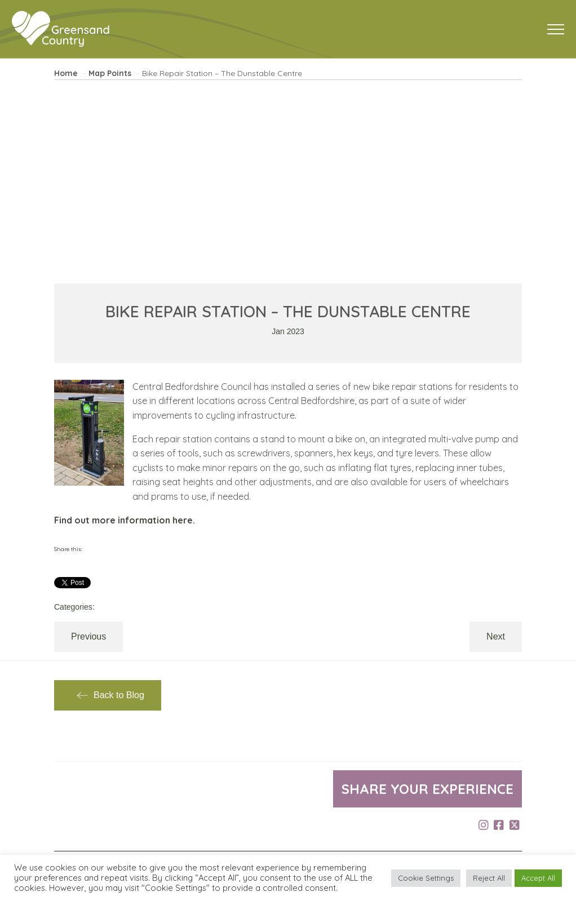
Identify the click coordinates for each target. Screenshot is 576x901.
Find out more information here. (124, 520)
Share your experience (427, 788)
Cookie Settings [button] (426, 877)
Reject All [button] (489, 877)
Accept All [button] (538, 877)
